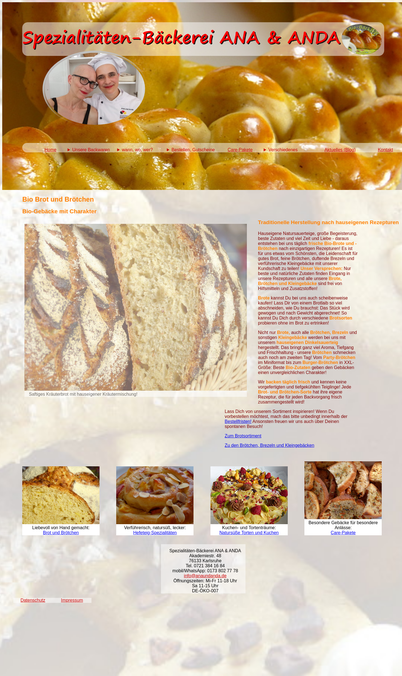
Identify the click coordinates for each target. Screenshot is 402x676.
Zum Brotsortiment (243, 436)
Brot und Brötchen (61, 532)
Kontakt (385, 149)
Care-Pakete (240, 149)
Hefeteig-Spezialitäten (155, 532)
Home (50, 149)
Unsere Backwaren (91, 149)
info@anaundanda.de (205, 575)
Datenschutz (33, 600)
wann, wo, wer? (137, 149)
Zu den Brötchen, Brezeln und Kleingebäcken (269, 445)
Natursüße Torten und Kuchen (249, 532)
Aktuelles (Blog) (340, 149)
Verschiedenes (282, 149)
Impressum (72, 600)
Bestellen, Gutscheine (193, 149)
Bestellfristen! (238, 421)
